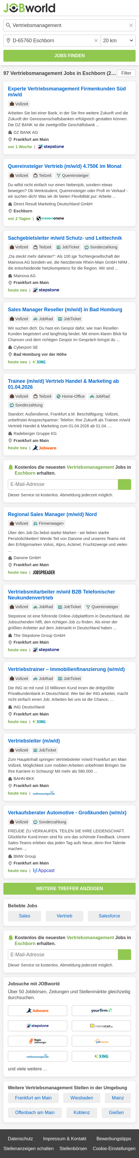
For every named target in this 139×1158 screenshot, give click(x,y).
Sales (24, 915)
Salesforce (109, 915)
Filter (126, 73)
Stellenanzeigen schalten (28, 1148)
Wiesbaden (82, 1097)
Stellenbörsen (73, 1148)
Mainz (118, 1097)
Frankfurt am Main (33, 1097)
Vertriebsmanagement (36, 73)
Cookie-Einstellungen (114, 1148)
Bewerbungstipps (113, 1138)
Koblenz (82, 1112)
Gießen (116, 1112)
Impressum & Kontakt (64, 1138)
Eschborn (93, 73)
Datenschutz (20, 1138)
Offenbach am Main (35, 1112)
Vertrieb (64, 915)
